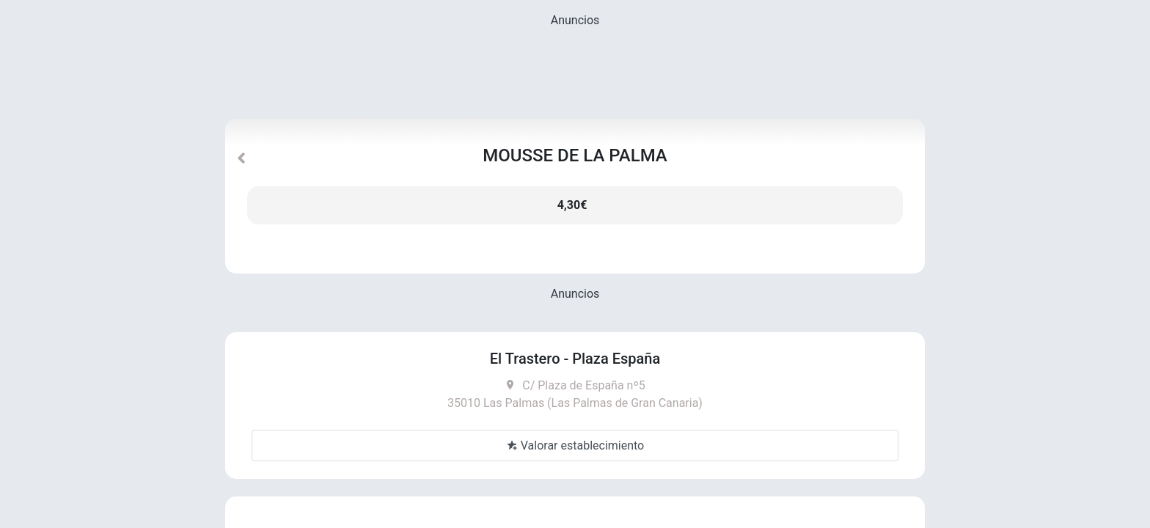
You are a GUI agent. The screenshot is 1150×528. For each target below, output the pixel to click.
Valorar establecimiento (575, 445)
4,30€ (572, 205)
